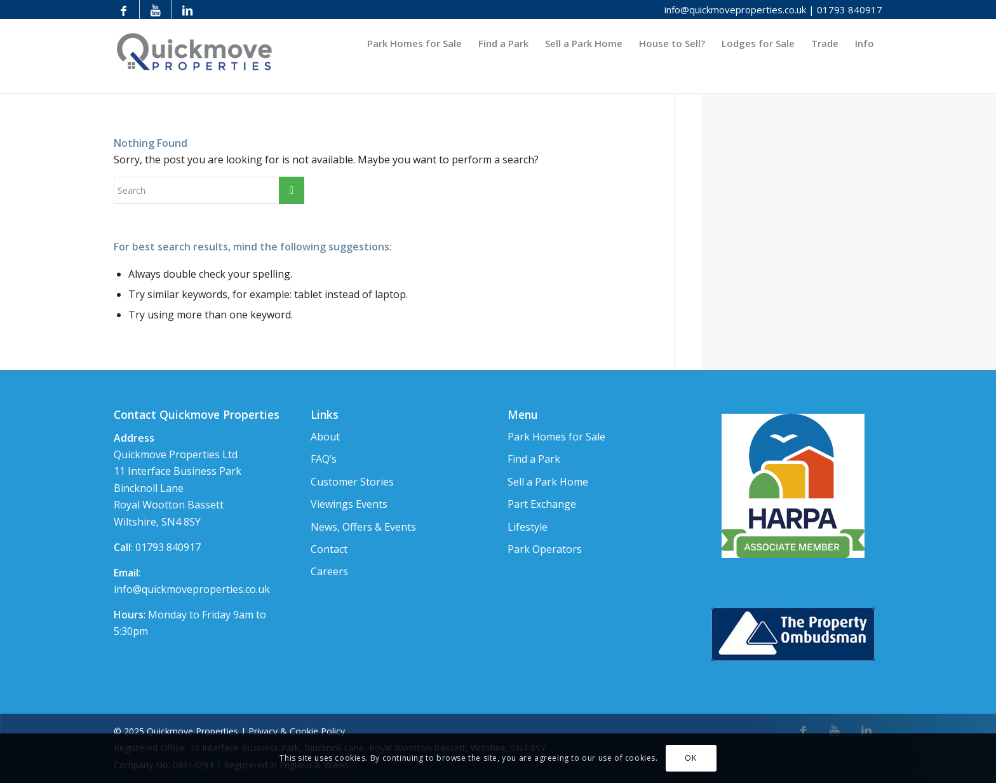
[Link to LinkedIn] (187, 9)
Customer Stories (352, 482)
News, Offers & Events (363, 527)
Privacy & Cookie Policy (296, 731)
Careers (329, 571)
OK (690, 757)
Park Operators (545, 549)
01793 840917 (849, 9)
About (325, 437)
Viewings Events (349, 504)
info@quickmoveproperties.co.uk (735, 9)
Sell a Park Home (548, 482)
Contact (329, 549)
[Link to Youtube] (155, 9)
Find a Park (534, 459)
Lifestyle (528, 527)
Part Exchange (542, 504)
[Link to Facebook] (123, 9)
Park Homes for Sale (556, 437)
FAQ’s (324, 459)
